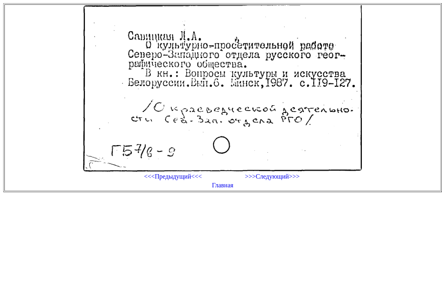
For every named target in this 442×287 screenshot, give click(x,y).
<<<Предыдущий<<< (173, 176)
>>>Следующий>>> (272, 176)
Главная (222, 185)
